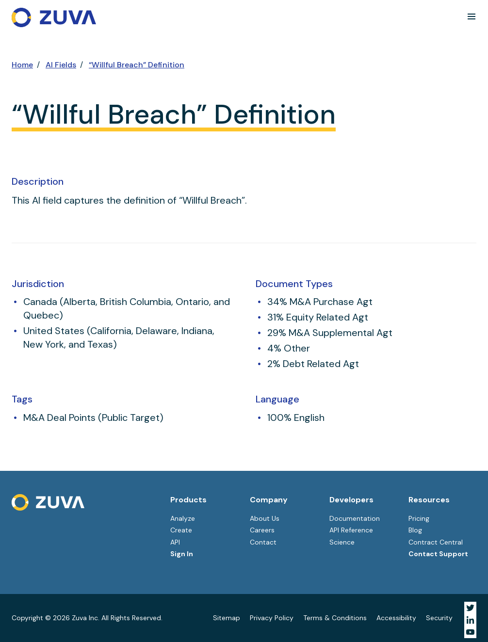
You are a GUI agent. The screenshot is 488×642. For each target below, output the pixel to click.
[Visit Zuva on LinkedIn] (470, 620)
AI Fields (61, 65)
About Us (264, 518)
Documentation (354, 518)
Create (181, 530)
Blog (415, 530)
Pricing (418, 518)
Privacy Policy (271, 617)
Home (22, 65)
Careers (262, 530)
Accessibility (396, 617)
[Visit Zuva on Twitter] (470, 608)
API (175, 542)
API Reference (351, 530)
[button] (471, 16)
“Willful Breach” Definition (136, 65)
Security (439, 617)
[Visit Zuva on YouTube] (470, 632)
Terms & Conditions (335, 617)
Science (342, 542)
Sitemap (226, 617)
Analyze (182, 518)
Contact (263, 542)
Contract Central (435, 542)
